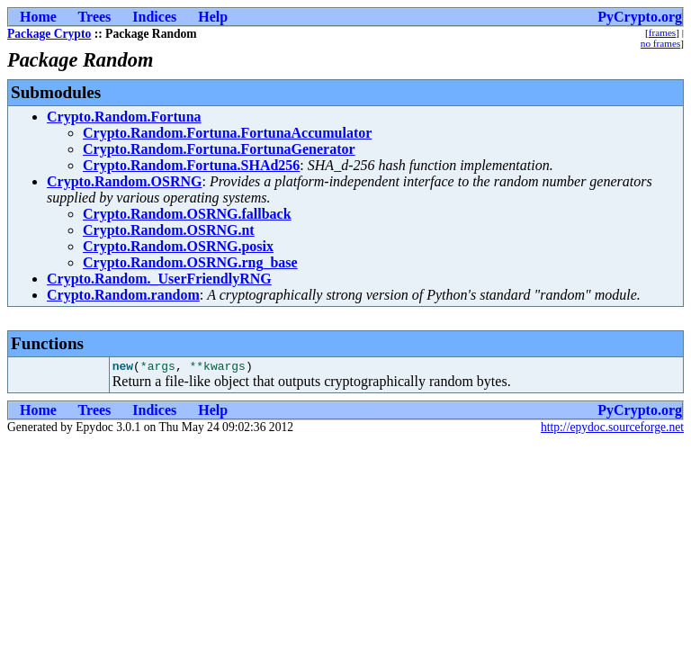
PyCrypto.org (639, 16)
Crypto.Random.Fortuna (124, 116)
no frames (660, 43)
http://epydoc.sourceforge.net (612, 429)
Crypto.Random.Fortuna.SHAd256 (191, 165)
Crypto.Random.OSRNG (124, 181)
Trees (95, 16)
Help (213, 16)
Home (38, 16)
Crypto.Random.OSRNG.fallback (187, 213)
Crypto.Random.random (123, 294)
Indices (154, 16)
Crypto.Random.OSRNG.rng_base (190, 262)
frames (662, 32)
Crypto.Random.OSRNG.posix (178, 246)
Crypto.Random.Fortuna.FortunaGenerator (219, 149)
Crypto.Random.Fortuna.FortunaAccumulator (227, 132)
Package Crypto (49, 33)
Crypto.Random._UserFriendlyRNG (159, 278)
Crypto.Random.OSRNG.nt (169, 230)
